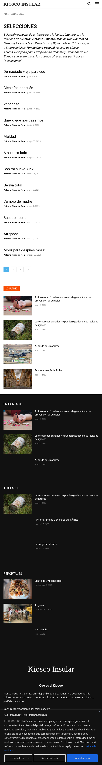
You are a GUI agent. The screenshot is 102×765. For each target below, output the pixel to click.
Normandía (41, 629)
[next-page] (28, 269)
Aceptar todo (82, 758)
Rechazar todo (50, 758)
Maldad (10, 136)
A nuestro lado (15, 153)
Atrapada (11, 234)
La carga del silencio (46, 544)
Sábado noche (15, 218)
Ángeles (39, 605)
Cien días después (18, 88)
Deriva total (13, 185)
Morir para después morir (24, 250)
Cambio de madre (18, 201)
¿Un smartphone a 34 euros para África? (57, 519)
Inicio (6, 13)
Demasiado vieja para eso (24, 71)
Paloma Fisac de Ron (14, 76)
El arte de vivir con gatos (48, 580)
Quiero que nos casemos (24, 120)
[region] (51, 737)
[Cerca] (99, 711)
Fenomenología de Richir (48, 370)
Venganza (11, 104)
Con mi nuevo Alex (18, 169)
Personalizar (17, 758)
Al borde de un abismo (47, 346)
